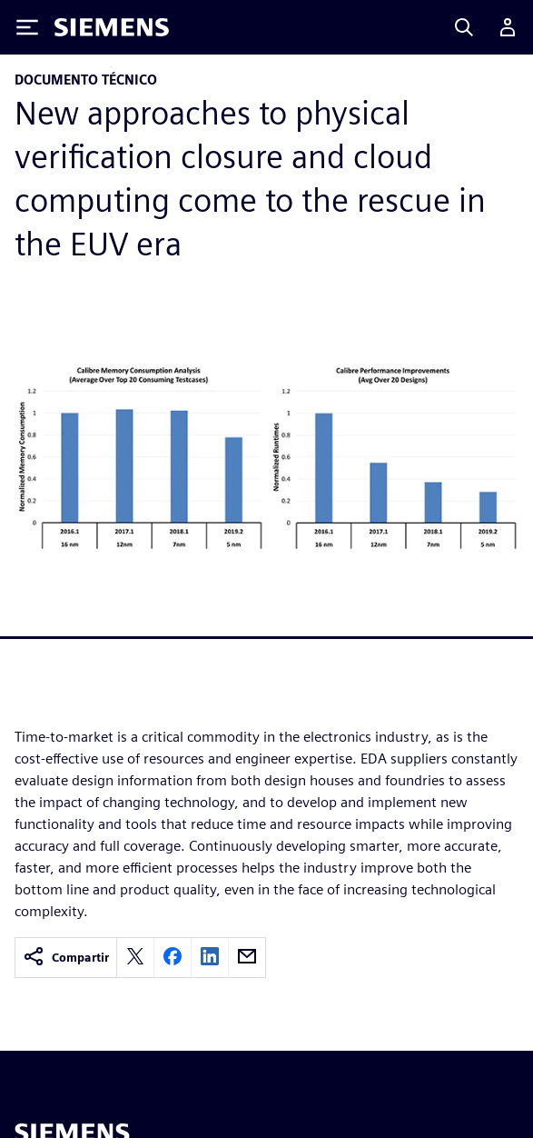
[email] (247, 957)
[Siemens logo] (111, 27)
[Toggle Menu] (27, 27)
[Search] (464, 27)
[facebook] (172, 957)
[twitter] (135, 957)
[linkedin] (210, 957)
